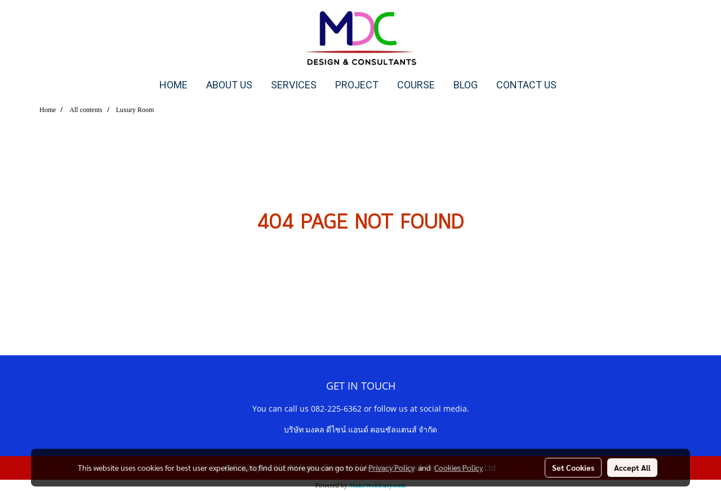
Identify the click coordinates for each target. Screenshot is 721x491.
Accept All (632, 467)
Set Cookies (573, 467)
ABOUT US (229, 85)
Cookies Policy (458, 467)
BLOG (465, 85)
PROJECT (357, 85)
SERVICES (294, 85)
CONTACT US (526, 85)
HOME (173, 85)
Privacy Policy (391, 467)
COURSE (416, 85)
